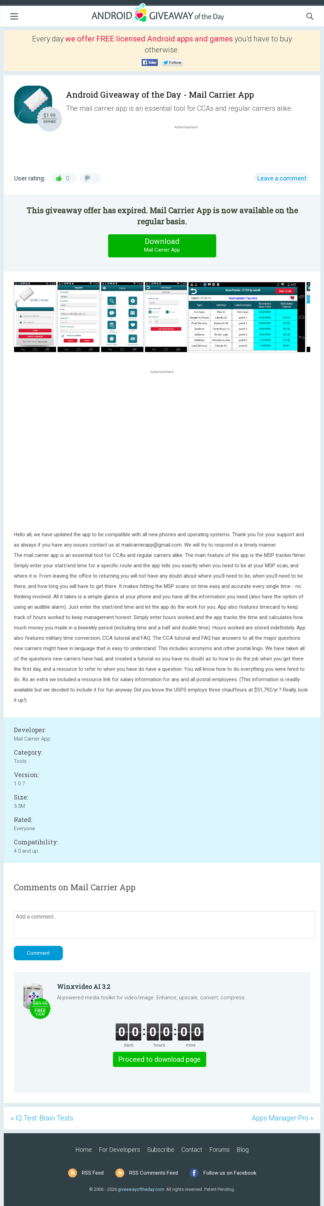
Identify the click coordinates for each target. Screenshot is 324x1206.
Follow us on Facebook (229, 1173)
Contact (191, 1149)
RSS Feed (93, 1173)
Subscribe (160, 1149)
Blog (243, 1149)
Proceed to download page (159, 1059)
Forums (219, 1149)
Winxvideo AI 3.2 (83, 986)
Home (83, 1149)
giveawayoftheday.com (141, 1189)
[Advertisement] (189, 147)
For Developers (119, 1149)
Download (162, 245)
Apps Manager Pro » (282, 1118)
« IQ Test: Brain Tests (42, 1118)
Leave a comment (281, 178)
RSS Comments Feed (153, 1173)
